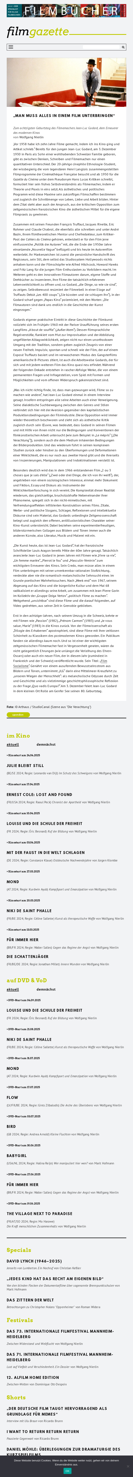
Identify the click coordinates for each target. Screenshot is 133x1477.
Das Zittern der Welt (30, 1301)
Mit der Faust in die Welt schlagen (46, 853)
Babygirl (17, 1156)
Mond (13, 882)
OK (67, 1471)
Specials (19, 1250)
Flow (12, 1098)
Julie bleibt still (25, 766)
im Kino (18, 736)
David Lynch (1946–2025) (34, 1262)
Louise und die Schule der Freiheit (45, 824)
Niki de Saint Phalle (29, 911)
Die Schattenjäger (28, 957)
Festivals (20, 1320)
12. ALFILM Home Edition (33, 1378)
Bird (11, 1127)
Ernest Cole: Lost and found (40, 795)
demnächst (46, 744)
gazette (38, 31)
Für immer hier (23, 940)
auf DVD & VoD (27, 980)
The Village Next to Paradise (40, 1214)
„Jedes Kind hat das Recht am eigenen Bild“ (55, 1279)
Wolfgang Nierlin (31, 137)
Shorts (16, 1397)
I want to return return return (43, 1432)
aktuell (13, 745)
